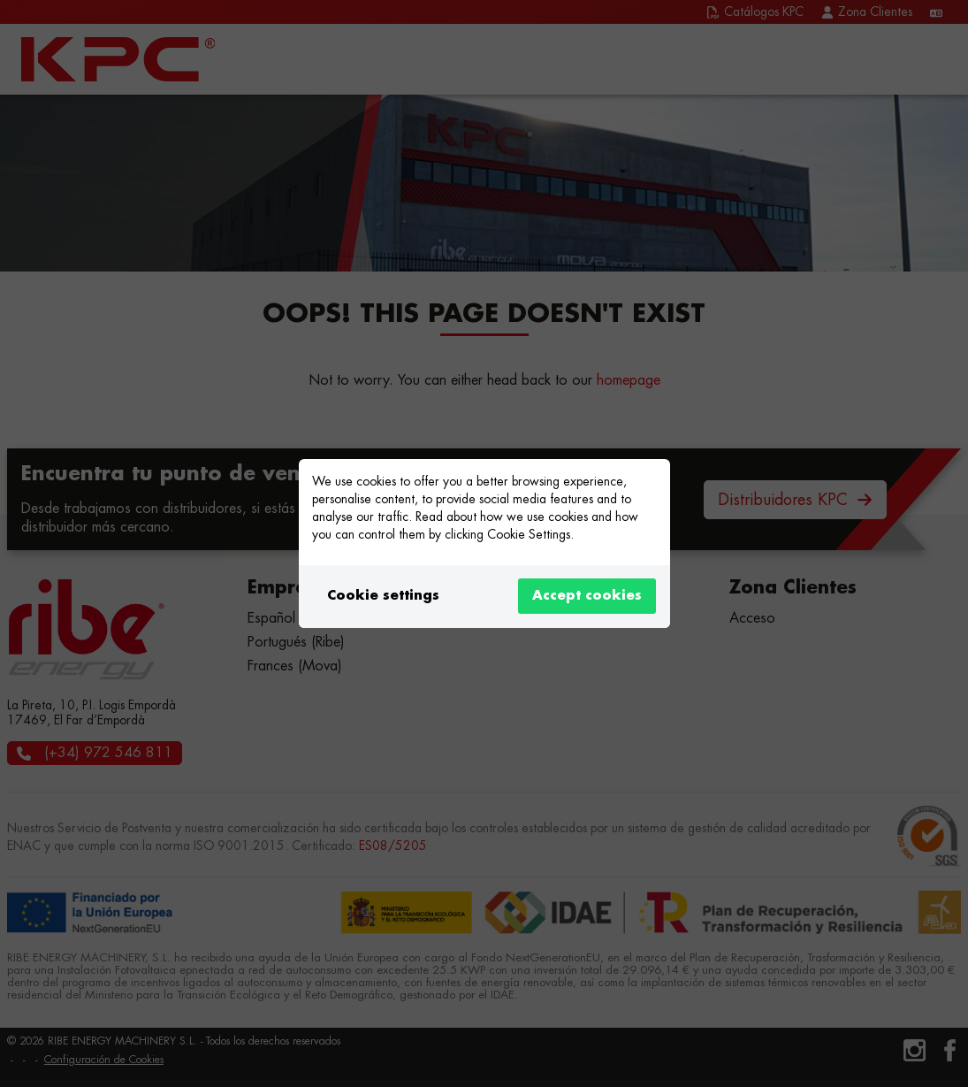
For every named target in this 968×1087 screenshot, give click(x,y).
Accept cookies (587, 595)
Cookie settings (383, 595)
